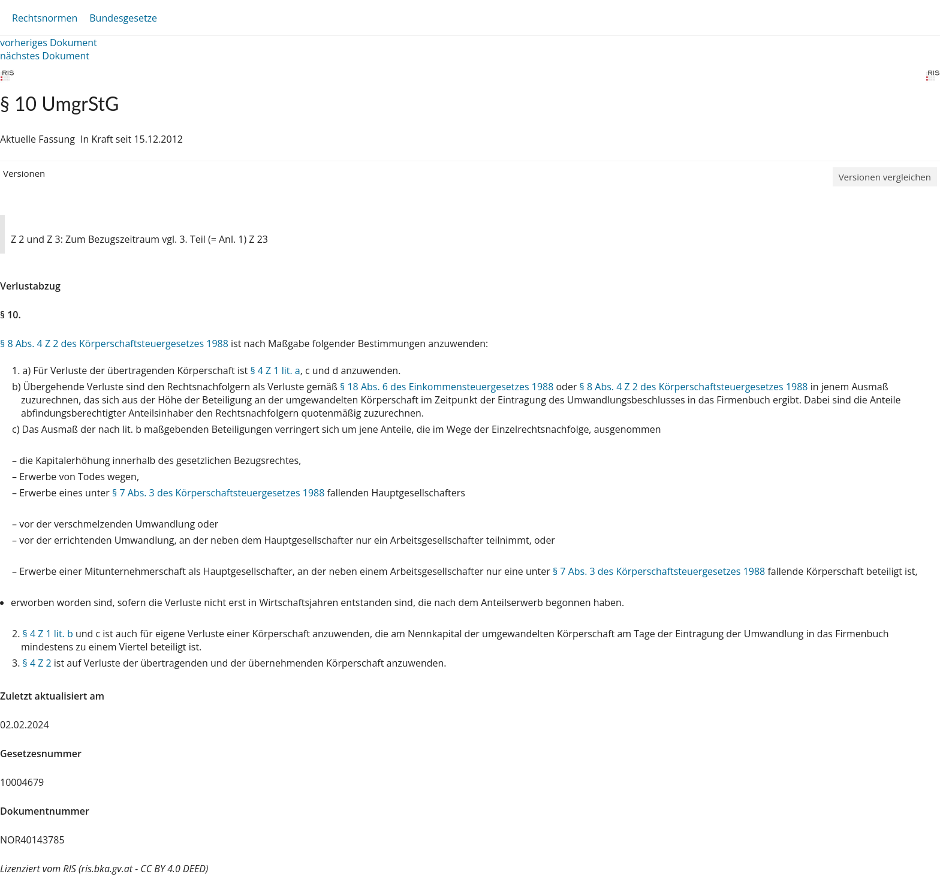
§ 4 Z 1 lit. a (275, 370)
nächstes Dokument (44, 55)
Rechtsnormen (44, 18)
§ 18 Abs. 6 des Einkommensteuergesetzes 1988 (446, 386)
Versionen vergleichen (885, 177)
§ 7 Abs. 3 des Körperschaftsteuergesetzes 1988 (218, 492)
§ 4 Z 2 (37, 663)
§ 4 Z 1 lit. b (48, 633)
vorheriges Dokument (48, 42)
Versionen (24, 173)
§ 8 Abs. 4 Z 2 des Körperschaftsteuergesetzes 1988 (114, 343)
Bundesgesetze (123, 18)
